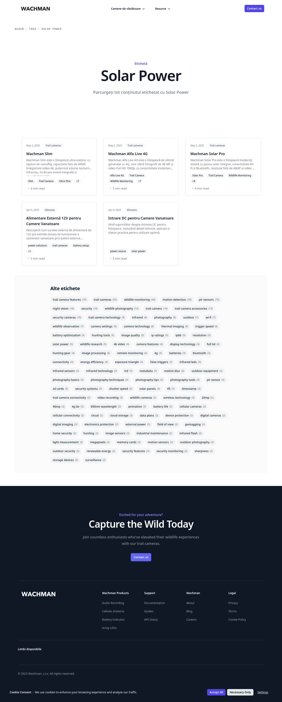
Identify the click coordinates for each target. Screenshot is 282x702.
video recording (110, 397)
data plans (149, 415)
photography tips (149, 380)
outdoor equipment (207, 371)
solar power (63, 344)
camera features (149, 344)
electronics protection (101, 424)
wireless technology (178, 397)
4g (158, 353)
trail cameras (105, 299)
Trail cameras (53, 145)
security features (135, 451)
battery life (162, 406)
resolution (202, 335)
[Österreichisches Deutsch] (116, 651)
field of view (167, 424)
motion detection (177, 299)
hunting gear (64, 353)
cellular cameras (193, 406)
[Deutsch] (145, 651)
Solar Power (52, 29)
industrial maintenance (154, 433)
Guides (149, 611)
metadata (148, 371)
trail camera (156, 308)
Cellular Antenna (113, 611)
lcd (128, 371)
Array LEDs (109, 628)
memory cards (128, 442)
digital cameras (212, 415)
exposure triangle (129, 362)
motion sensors (160, 442)
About (190, 603)
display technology (185, 344)
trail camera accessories (194, 308)
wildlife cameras (143, 397)
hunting (90, 433)
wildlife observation (68, 326)
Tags (32, 29)
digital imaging (65, 424)
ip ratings (159, 335)
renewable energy (101, 451)
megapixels (100, 442)
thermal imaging (174, 326)
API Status (151, 619)
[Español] (167, 651)
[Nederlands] (225, 651)
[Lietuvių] (210, 651)
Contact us (254, 8)
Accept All (216, 692)
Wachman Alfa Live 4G (128, 153)
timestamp (191, 389)
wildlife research (93, 344)
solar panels (149, 389)
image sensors (117, 433)
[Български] (123, 651)
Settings (263, 692)
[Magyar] (196, 651)
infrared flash (190, 433)
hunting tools (103, 335)
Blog (189, 611)
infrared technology (101, 371)
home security (64, 433)
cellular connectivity (68, 415)
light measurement (68, 442)
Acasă (19, 29)
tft (171, 389)
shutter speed (120, 389)
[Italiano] (203, 651)
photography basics (68, 380)
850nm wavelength (106, 406)
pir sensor (215, 380)
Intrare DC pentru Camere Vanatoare (141, 218)
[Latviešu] (218, 651)
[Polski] (232, 651)
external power (138, 424)
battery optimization (69, 335)
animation (137, 406)
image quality (132, 335)
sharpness (204, 451)
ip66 (180, 335)
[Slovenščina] (261, 651)
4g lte (78, 406)
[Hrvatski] (188, 651)
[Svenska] (247, 651)
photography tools (184, 380)
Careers (191, 619)
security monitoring (171, 451)
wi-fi (211, 317)
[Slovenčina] (254, 651)
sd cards (60, 389)
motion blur (174, 371)
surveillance (95, 460)
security (89, 308)
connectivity (63, 362)
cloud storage (121, 415)
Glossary (50, 210)
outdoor (190, 317)
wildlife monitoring (139, 299)
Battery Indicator (113, 619)
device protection (179, 415)
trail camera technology (106, 317)
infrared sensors (66, 371)
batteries (177, 353)
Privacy (233, 603)
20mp (207, 397)
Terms (233, 611)
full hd (213, 344)
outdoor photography (197, 442)
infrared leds (190, 362)
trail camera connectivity (71, 397)
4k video (121, 344)
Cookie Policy (237, 619)
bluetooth (201, 353)
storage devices (65, 460)
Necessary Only (240, 692)
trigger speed (206, 326)
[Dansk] (137, 651)
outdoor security (66, 451)
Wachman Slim (39, 153)
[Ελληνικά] (152, 651)
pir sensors (209, 299)
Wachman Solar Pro (207, 153)
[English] (159, 651)
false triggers (161, 362)
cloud (97, 415)
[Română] (239, 651)
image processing (96, 353)
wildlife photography (121, 308)
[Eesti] (174, 651)
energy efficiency (94, 362)
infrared (139, 317)
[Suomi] (181, 651)
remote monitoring (132, 353)
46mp (59, 406)
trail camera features (70, 299)
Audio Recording (113, 603)
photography (165, 317)
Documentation (154, 603)
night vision (63, 308)
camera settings (104, 326)
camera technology (139, 326)
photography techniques (109, 380)
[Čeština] (130, 651)
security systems (88, 389)
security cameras (67, 317)
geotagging (195, 424)
